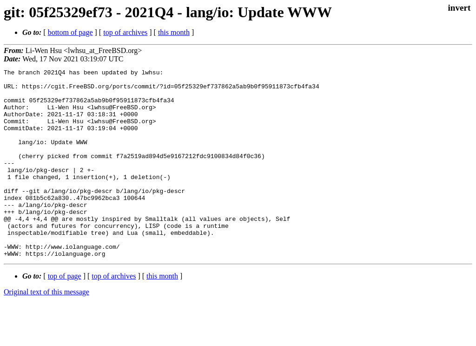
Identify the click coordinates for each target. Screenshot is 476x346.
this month (174, 32)
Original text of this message (46, 329)
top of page (64, 314)
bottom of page (70, 32)
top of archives (125, 32)
